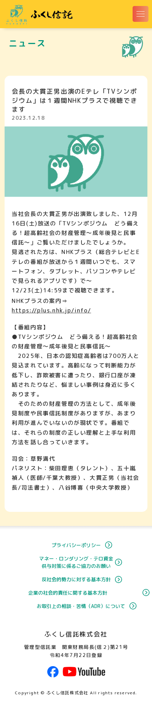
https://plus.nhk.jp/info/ (51, 310)
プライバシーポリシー (76, 545)
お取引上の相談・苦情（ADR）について (76, 606)
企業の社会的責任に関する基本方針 (80, 592)
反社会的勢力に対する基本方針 (76, 579)
